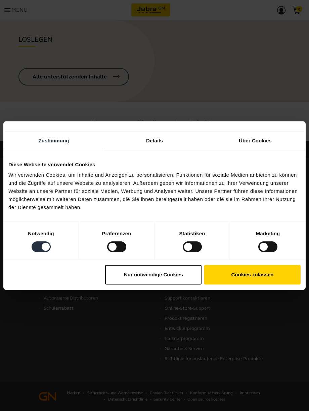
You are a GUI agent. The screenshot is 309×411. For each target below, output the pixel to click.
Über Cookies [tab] (255, 140)
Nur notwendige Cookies (153, 274)
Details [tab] (154, 140)
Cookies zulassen (252, 274)
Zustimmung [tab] (54, 140)
